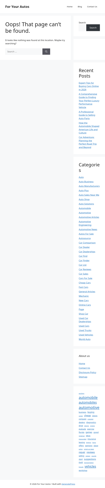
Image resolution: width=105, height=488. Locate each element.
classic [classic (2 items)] (95, 415)
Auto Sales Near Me (89, 194)
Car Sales (83, 273)
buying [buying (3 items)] (90, 412)
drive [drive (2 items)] (81, 425)
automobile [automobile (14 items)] (88, 397)
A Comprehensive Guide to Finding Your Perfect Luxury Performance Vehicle (89, 100)
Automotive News (88, 229)
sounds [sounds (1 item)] (94, 456)
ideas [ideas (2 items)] (88, 435)
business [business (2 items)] (82, 412)
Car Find (83, 256)
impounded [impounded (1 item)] (82, 439)
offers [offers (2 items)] (81, 445)
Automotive (85, 212)
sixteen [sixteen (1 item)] (87, 456)
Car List (82, 264)
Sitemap (83, 376)
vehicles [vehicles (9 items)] (90, 466)
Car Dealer (84, 247)
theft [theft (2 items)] (81, 462)
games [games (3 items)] (88, 432)
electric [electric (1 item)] (86, 426)
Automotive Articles (89, 217)
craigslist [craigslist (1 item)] (90, 419)
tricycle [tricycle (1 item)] (81, 467)
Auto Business (86, 181)
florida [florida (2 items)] (81, 432)
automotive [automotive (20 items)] (89, 407)
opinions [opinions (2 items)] (88, 445)
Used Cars (84, 325)
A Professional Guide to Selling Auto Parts (87, 115)
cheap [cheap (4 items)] (87, 415)
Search (82, 22)
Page (81, 309)
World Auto (84, 339)
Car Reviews (85, 269)
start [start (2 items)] (81, 459)
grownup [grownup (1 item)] (82, 436)
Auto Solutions (86, 203)
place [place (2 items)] (96, 445)
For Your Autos (17, 6)
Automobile (85, 208)
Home (70, 6)
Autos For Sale (86, 233)
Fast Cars (83, 287)
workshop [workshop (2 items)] (83, 470)
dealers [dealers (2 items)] (82, 422)
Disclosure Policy (87, 372)
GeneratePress (68, 484)
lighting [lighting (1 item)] (88, 442)
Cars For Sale (85, 278)
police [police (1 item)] (81, 449)
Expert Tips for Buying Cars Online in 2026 (89, 86)
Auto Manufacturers (89, 186)
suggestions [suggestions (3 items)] (90, 459)
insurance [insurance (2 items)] (92, 439)
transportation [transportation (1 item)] (89, 463)
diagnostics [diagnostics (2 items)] (91, 422)
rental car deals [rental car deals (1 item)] (89, 449)
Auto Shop (84, 199)
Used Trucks (85, 330)
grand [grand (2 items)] (96, 432)
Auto (81, 177)
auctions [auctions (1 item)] (81, 393)
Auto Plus (84, 190)
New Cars (84, 300)
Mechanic (84, 295)
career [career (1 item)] (81, 416)
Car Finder (84, 260)
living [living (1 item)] (94, 442)
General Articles (87, 291)
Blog (80, 6)
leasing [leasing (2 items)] (82, 442)
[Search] (46, 51)
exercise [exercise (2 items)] (90, 429)
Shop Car (83, 313)
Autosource (85, 238)
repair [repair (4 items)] (82, 452)
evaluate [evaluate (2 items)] (82, 429)
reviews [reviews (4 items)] (91, 452)
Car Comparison (87, 242)
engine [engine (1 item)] (92, 426)
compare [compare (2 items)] (82, 419)
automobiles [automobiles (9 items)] (88, 402)
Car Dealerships (87, 251)
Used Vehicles (86, 334)
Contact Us (92, 6)
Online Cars (85, 304)
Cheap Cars (85, 282)
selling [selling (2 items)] (81, 456)
